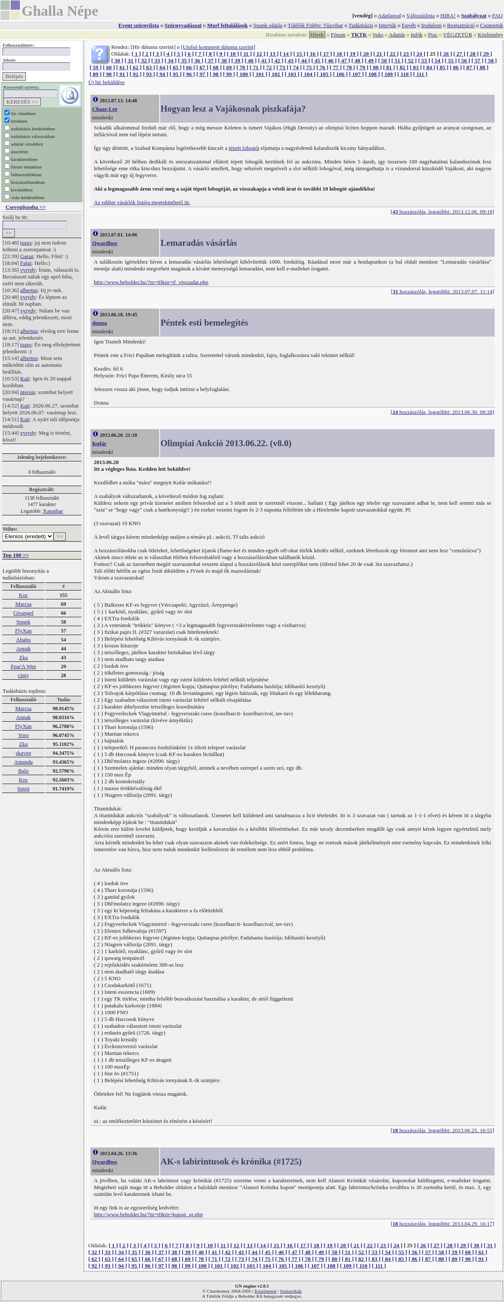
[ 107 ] (356, 74)
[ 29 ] (486, 54)
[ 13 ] (273, 54)
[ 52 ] (411, 60)
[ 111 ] (420, 74)
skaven (23, 753)
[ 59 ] (95, 67)
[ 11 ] (246, 54)
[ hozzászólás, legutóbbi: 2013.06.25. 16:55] (442, 1130)
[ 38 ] (224, 60)
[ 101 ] (260, 74)
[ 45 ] (317, 60)
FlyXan (23, 630)
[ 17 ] (326, 54)
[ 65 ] (176, 67)
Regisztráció (461, 25)
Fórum (338, 34)
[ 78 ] (349, 67)
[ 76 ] (322, 67)
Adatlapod (389, 15)
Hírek (317, 34)
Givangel (23, 613)
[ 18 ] (339, 54)
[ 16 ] (312, 54)
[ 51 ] (397, 60)
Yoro (23, 735)
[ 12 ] (259, 54)
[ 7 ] (200, 54)
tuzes (26, 242)
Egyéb (409, 25)
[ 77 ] (336, 67)
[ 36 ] (197, 60)
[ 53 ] (424, 60)
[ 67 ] (202, 67)
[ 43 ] (290, 60)
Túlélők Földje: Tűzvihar (315, 25)
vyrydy (28, 270)
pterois (27, 392)
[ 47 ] (344, 60)
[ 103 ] (291, 74)
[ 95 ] (176, 74)
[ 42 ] (277, 60)
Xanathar (53, 511)
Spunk (23, 622)
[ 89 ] (95, 74)
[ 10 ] (233, 54)
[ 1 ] (136, 54)
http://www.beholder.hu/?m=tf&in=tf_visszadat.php (151, 282)
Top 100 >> (16, 555)
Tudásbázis (361, 25)
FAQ (497, 15)
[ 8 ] (210, 54)
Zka (23, 657)
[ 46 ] (331, 60)
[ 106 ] (340, 74)
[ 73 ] (282, 67)
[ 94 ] (162, 74)
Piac (432, 34)
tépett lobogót (244, 148)
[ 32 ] (144, 60)
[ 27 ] (459, 54)
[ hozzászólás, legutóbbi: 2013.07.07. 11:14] (442, 291)
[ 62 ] (135, 67)
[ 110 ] (404, 74)
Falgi (26, 263)
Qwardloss (104, 243)
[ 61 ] (122, 67)
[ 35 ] (184, 60)
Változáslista (420, 15)
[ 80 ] (376, 67)
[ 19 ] (352, 54)
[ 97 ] (202, 74)
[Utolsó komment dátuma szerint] (218, 47)
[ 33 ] (157, 60)
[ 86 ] (456, 67)
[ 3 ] (157, 54)
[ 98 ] (216, 74)
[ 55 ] (451, 60)
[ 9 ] (220, 54)
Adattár (397, 34)
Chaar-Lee (104, 109)
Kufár (99, 443)
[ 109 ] (388, 74)
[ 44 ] (304, 60)
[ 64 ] (162, 67)
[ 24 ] (419, 54)
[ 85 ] (442, 67)
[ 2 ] (147, 54)
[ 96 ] (189, 74)
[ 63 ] (149, 67)
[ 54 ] (437, 60)
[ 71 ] (256, 67)
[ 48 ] (357, 60)
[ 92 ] (135, 74)
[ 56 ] (464, 60)
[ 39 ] (237, 60)
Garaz (27, 256)
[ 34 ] (171, 60)
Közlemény (490, 34)
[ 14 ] (286, 54)
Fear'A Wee (23, 666)
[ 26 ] (446, 54)
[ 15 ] (299, 54)
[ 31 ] (130, 60)
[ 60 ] (109, 67)
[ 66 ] (189, 67)
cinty (23, 675)
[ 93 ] (149, 74)
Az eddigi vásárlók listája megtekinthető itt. (142, 202)
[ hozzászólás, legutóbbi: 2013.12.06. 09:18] (442, 211)
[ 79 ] (362, 67)
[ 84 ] (429, 67)
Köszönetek (266, 1291)
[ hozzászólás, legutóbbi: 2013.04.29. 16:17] (442, 1223)
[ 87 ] (469, 67)
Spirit (23, 788)
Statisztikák (290, 1291)
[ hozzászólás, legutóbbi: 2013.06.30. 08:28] (442, 412)
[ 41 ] (264, 60)
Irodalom (431, 25)
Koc (23, 595)
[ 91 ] (122, 74)
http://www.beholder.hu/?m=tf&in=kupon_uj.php (148, 1214)
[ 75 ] (309, 67)
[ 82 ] (402, 67)
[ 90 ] (109, 74)
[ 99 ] (229, 74)
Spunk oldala (267, 25)
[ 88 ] (482, 67)
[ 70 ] (242, 67)
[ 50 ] (384, 60)
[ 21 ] (379, 54)
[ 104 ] (308, 74)
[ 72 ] (269, 67)
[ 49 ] (371, 60)
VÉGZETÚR (457, 34)
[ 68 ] (216, 67)
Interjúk (387, 25)
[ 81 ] (389, 67)
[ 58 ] (491, 60)
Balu (23, 771)
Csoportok (491, 25)
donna (99, 323)
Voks (377, 34)
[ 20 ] (366, 54)
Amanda (23, 762)
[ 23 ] (406, 54)
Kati (25, 378)
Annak (23, 648)
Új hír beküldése (106, 82)
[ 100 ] (244, 74)
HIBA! (448, 15)
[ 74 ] (295, 67)
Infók (416, 34)
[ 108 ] (372, 74)
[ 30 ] (117, 60)
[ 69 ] (229, 67)
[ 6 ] (189, 54)
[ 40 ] (250, 60)
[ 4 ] (168, 54)
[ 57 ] (477, 60)
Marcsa (23, 604)
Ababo (23, 639)
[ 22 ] (393, 54)
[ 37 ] (211, 60)
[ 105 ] (324, 74)
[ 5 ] (178, 54)
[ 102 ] (275, 74)
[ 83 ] (416, 67)
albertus (29, 290)
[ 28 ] (473, 54)
